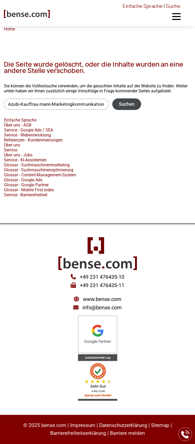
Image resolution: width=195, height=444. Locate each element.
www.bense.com (102, 299)
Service (10, 149)
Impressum (82, 425)
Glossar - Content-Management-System (40, 174)
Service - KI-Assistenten (25, 159)
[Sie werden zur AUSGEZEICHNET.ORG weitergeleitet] (97, 378)
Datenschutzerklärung (123, 425)
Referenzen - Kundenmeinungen (33, 140)
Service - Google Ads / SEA (28, 130)
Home (9, 29)
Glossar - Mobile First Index (29, 189)
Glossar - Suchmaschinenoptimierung (38, 169)
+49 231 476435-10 (101, 277)
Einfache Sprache (143, 6)
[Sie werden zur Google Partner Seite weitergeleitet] (97, 335)
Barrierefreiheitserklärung (78, 433)
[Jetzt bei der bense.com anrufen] (185, 434)
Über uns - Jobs (18, 154)
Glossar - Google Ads (23, 179)
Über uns (12, 144)
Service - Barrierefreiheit (25, 194)
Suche (173, 6)
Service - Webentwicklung (27, 135)
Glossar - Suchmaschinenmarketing (37, 164)
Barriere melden (127, 433)
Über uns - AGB (17, 125)
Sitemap (160, 425)
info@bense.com (102, 307)
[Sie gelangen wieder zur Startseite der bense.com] (27, 14)
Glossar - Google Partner (26, 184)
